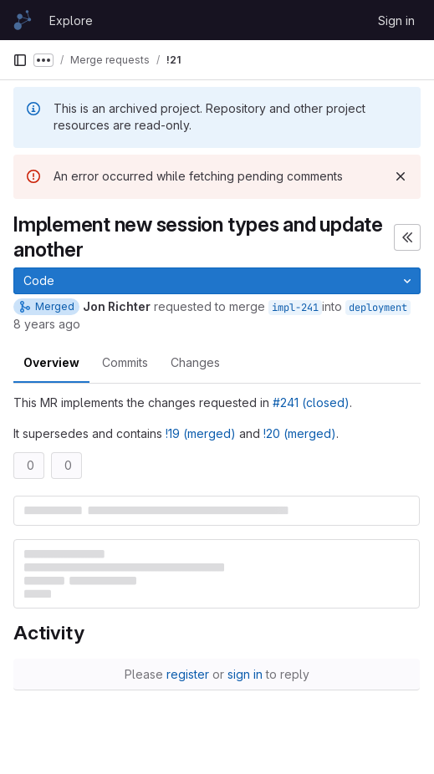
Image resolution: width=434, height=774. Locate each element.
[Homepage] (22, 20)
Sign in (396, 20)
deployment (378, 307)
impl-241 (295, 307)
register (187, 674)
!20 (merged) (299, 433)
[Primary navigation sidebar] (20, 60)
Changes (195, 362)
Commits (125, 362)
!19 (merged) (201, 433)
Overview (51, 362)
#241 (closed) (311, 402)
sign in (245, 674)
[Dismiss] (401, 176)
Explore (71, 20)
